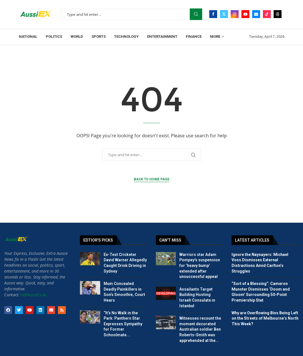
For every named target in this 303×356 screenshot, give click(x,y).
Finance (194, 36)
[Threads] (278, 14)
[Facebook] (213, 14)
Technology (126, 36)
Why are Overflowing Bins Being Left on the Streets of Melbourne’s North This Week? (265, 318)
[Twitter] (224, 14)
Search (196, 14)
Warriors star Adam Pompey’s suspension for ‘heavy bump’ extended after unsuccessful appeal (199, 265)
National (28, 36)
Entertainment (162, 36)
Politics (54, 36)
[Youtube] (245, 14)
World (77, 36)
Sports (98, 36)
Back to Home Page (151, 179)
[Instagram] (235, 14)
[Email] (256, 14)
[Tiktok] (267, 14)
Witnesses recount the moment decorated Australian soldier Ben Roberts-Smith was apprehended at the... (200, 329)
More (215, 36)
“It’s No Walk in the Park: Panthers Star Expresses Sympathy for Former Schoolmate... (123, 324)
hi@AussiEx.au (34, 294)
